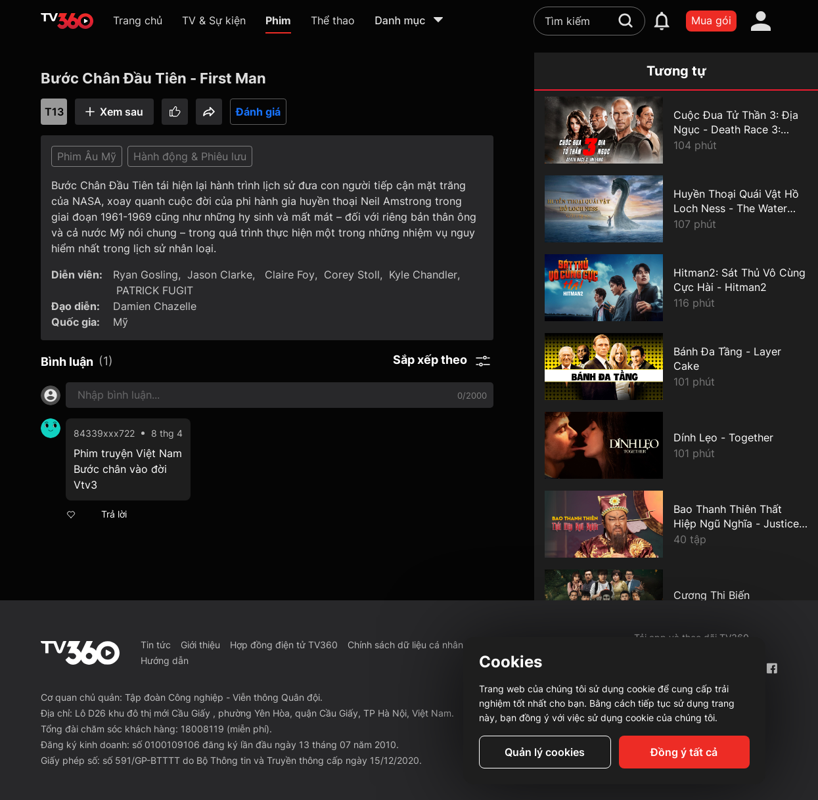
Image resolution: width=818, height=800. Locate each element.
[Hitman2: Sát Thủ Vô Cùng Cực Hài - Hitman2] (676, 287)
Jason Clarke (219, 274)
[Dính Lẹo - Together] (676, 445)
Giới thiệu (200, 644)
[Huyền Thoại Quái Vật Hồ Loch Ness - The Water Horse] (676, 208)
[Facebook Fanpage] (771, 668)
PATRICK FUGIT (154, 290)
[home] (67, 21)
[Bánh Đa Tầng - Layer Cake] (676, 366)
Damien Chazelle (154, 306)
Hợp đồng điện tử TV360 (284, 644)
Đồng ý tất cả (683, 752)
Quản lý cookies (545, 752)
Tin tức (156, 644)
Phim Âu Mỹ (86, 156)
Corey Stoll (352, 274)
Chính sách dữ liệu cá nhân (405, 644)
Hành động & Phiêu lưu (189, 156)
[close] (793, 39)
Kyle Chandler (423, 274)
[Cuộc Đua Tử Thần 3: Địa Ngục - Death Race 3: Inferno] (676, 130)
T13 (54, 111)
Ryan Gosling (145, 274)
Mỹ (120, 321)
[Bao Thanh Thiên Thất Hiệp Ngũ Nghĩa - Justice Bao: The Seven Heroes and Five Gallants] (676, 524)
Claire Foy (288, 274)
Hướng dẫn (165, 660)
